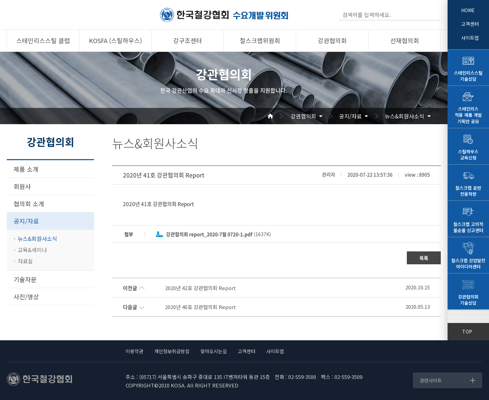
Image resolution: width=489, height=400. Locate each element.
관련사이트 (431, 380)
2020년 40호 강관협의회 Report (200, 307)
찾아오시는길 (213, 351)
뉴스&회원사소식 (404, 116)
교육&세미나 (32, 250)
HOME (468, 10)
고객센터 (470, 23)
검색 (435, 14)
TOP (467, 331)
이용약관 (134, 351)
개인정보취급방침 (171, 351)
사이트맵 (470, 37)
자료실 (25, 261)
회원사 (22, 186)
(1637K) (218, 234)
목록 (423, 257)
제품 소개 (26, 169)
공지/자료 (350, 116)
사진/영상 (26, 296)
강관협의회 (303, 116)
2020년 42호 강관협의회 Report (200, 288)
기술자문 (25, 279)
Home (278, 116)
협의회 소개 (29, 203)
